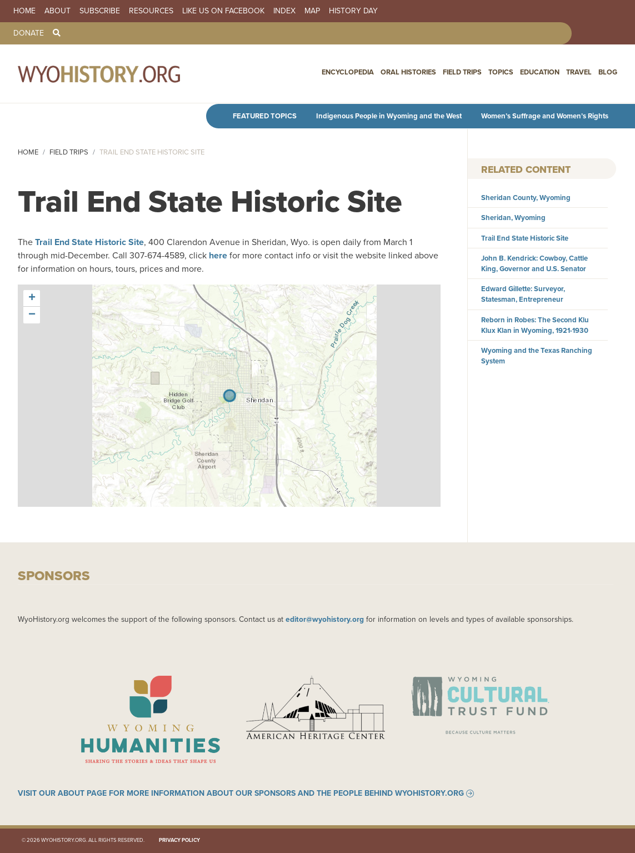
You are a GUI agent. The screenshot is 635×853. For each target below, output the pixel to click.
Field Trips (462, 72)
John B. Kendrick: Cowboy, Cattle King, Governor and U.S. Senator (534, 263)
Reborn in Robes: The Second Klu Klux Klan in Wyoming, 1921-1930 (535, 325)
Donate (28, 33)
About (57, 11)
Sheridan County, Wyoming (526, 197)
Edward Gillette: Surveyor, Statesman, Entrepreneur (523, 294)
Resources (151, 11)
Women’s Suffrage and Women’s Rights (544, 116)
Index (284, 11)
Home (24, 11)
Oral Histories (408, 72)
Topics (500, 72)
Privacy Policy (179, 841)
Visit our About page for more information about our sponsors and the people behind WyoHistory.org (241, 793)
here (218, 255)
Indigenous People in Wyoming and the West (389, 116)
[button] (31, 298)
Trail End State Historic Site (89, 242)
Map (312, 11)
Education (539, 72)
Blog (607, 72)
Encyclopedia (348, 72)
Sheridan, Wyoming (513, 217)
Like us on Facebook (223, 11)
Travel (579, 72)
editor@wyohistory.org (325, 619)
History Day (353, 11)
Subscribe (99, 11)
